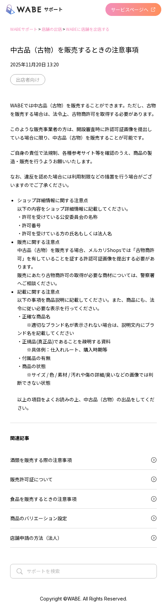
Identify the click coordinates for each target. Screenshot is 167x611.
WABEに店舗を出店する (88, 29)
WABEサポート (24, 29)
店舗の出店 (52, 29)
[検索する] (20, 571)
